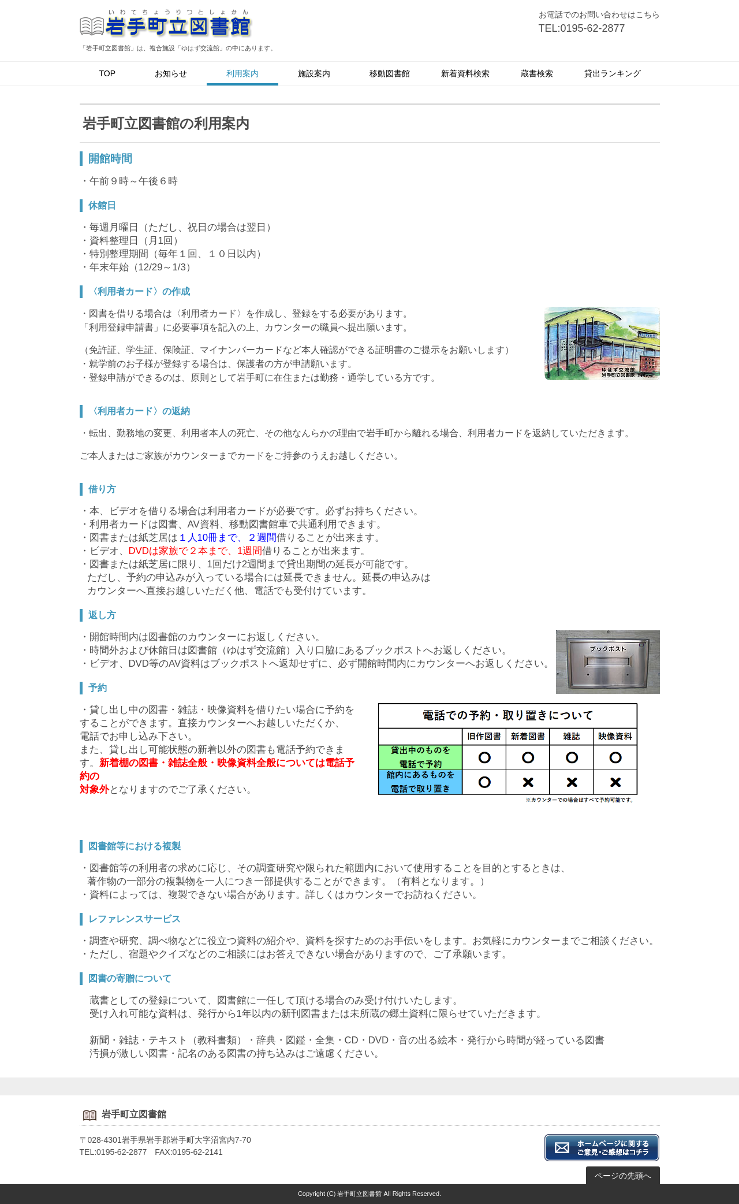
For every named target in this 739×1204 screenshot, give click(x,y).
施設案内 (314, 73)
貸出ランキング (612, 73)
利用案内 (242, 73)
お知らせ (171, 73)
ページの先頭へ (623, 1175)
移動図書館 (389, 73)
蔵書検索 (537, 73)
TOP (107, 73)
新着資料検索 (465, 73)
